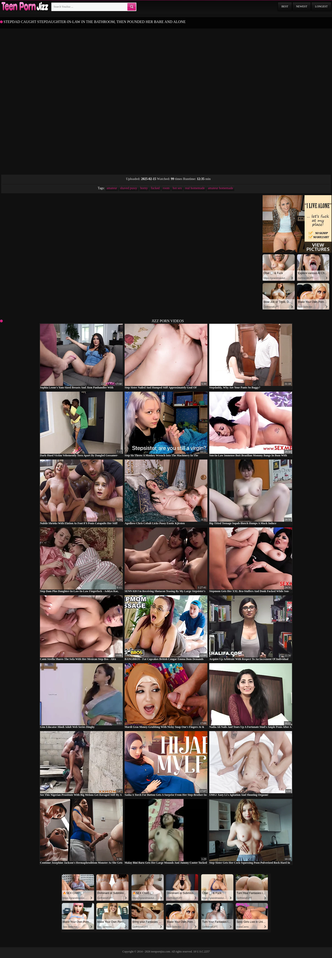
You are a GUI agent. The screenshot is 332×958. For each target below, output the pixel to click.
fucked (155, 188)
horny (144, 188)
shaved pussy (128, 188)
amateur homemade (220, 188)
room (166, 188)
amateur (112, 188)
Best (284, 6)
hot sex (177, 188)
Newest (301, 6)
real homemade (195, 188)
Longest (321, 6)
